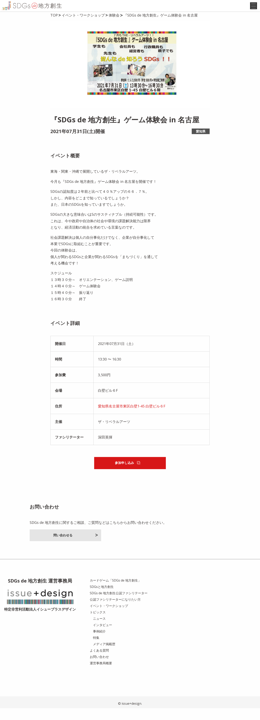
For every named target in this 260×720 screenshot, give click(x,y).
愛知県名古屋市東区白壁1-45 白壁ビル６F (131, 417)
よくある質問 (99, 662)
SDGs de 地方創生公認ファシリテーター (119, 604)
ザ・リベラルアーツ (114, 433)
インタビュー (102, 636)
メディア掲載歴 (104, 655)
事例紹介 (99, 643)
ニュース (99, 630)
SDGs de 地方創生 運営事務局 (40, 592)
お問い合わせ (99, 668)
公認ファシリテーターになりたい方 (115, 611)
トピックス (98, 624)
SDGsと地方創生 (102, 598)
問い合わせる (75, 547)
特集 (96, 649)
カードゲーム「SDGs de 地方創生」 (115, 592)
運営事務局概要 (101, 674)
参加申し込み (127, 474)
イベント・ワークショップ (109, 617)
